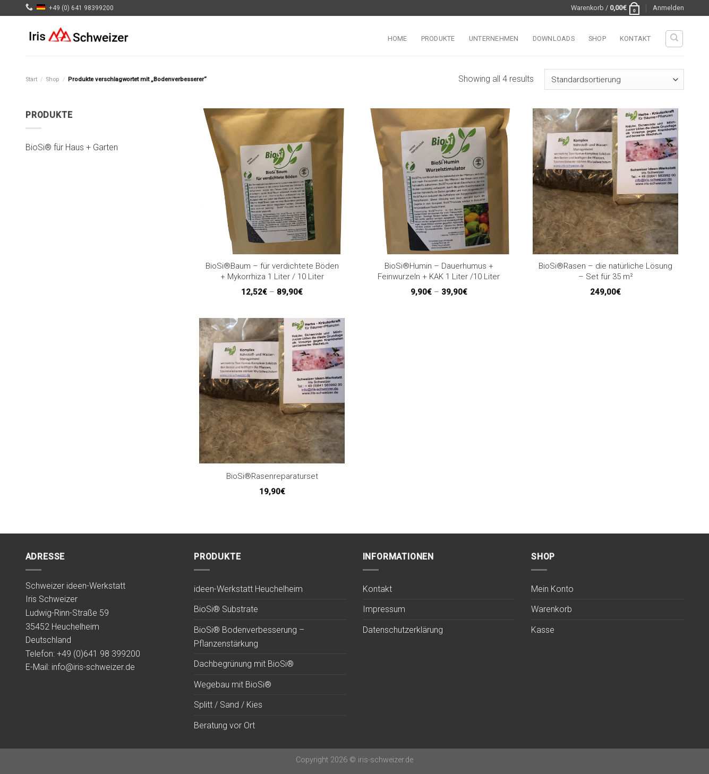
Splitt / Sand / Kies (228, 705)
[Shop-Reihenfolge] (614, 79)
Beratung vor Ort (224, 725)
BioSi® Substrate (226, 609)
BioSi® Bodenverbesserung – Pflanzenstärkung (249, 637)
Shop (597, 38)
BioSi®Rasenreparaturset (272, 476)
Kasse (542, 630)
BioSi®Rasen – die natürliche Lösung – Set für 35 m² (605, 271)
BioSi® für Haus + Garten (71, 148)
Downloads (554, 38)
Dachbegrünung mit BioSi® (244, 664)
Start (31, 79)
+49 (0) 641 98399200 (81, 8)
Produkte (438, 38)
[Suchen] (674, 38)
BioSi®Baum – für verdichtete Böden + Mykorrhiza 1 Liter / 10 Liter (272, 271)
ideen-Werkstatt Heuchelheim (248, 589)
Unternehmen (494, 38)
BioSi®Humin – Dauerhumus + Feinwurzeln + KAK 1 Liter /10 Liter (439, 271)
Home (397, 38)
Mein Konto (552, 589)
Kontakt (635, 38)
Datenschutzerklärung (403, 630)
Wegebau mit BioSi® (232, 685)
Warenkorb (551, 609)
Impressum (384, 609)
